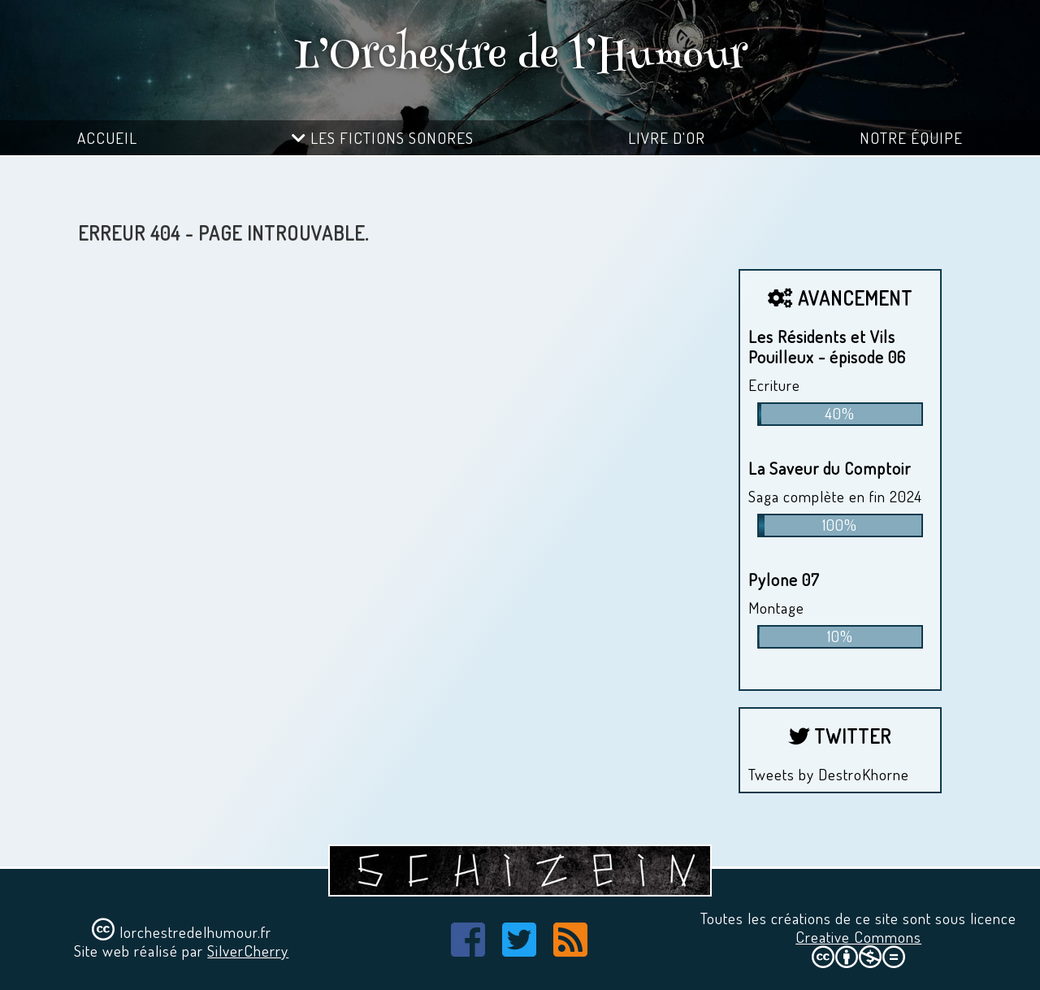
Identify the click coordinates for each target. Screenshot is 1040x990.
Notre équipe (911, 138)
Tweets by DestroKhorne (828, 774)
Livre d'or (666, 138)
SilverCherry (247, 950)
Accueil (107, 138)
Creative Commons (858, 937)
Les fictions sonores (383, 138)
